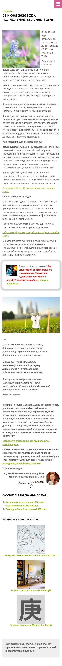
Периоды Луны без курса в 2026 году (26, 509)
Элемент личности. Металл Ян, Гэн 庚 (31, 625)
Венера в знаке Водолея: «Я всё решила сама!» (31, 555)
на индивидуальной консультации (21, 463)
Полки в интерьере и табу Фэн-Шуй (31, 590)
